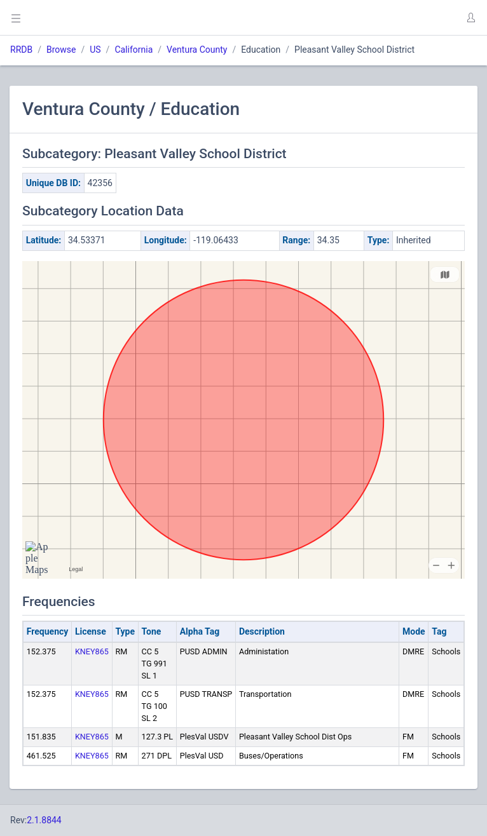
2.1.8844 (44, 820)
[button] (470, 17)
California (133, 49)
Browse (61, 49)
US (95, 49)
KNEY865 (92, 651)
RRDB (21, 49)
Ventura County (197, 49)
